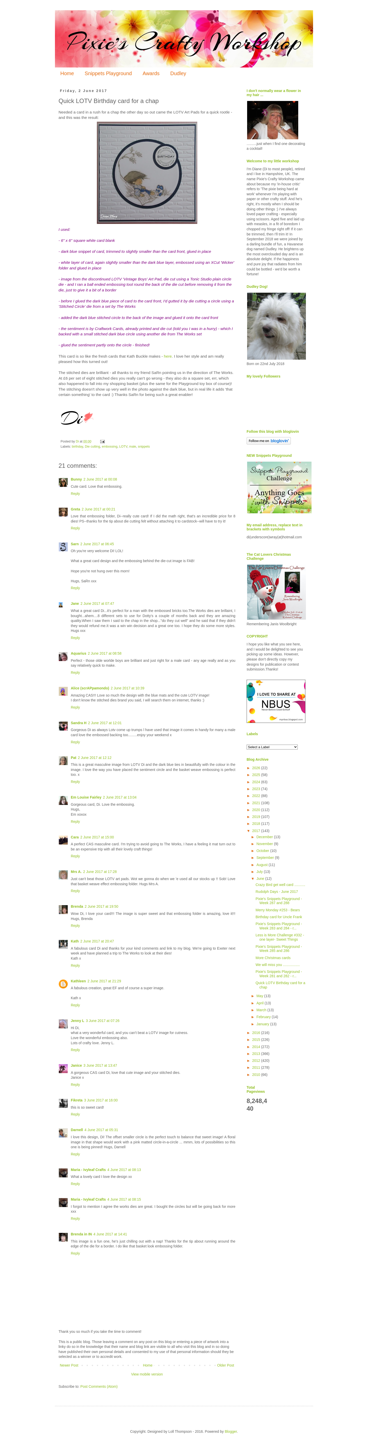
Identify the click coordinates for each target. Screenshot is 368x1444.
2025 (256, 775)
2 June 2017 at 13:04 (120, 797)
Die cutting (92, 446)
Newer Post (69, 1365)
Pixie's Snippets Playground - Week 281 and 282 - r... (279, 974)
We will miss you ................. (278, 965)
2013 (256, 1054)
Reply (75, 494)
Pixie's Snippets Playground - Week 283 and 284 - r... (279, 926)
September (265, 858)
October (263, 851)
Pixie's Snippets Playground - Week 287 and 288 (279, 901)
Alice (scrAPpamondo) (90, 688)
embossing (110, 446)
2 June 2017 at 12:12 (95, 758)
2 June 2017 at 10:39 (127, 688)
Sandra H (78, 723)
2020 (256, 810)
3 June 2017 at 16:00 (101, 1100)
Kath (75, 941)
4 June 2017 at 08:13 (124, 1170)
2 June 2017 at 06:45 (97, 544)
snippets (144, 446)
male (132, 446)
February (264, 1017)
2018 (256, 824)
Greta (75, 509)
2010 (256, 1075)
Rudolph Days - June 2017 (277, 892)
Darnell (77, 1130)
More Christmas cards (273, 958)
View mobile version (147, 1374)
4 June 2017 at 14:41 (110, 1234)
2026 (256, 768)
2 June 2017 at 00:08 (100, 479)
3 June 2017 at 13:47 (100, 1065)
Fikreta (77, 1100)
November (265, 844)
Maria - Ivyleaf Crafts (88, 1170)
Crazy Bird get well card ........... (280, 885)
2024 (256, 782)
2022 (256, 796)
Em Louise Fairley (86, 797)
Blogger (231, 1431)
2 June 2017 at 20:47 (97, 941)
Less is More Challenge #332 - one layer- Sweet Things (280, 937)
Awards (151, 73)
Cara (75, 837)
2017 (256, 831)
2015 (256, 1040)
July (260, 872)
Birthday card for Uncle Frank (279, 917)
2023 (256, 789)
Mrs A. (76, 872)
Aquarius (78, 653)
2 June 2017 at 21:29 (104, 981)
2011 (256, 1067)
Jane (75, 603)
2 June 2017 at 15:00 (97, 837)
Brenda (77, 906)
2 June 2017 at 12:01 (105, 723)
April (260, 1003)
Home (67, 73)
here (168, 356)
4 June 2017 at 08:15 (124, 1199)
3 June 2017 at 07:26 (103, 1021)
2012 (256, 1061)
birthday (77, 446)
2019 (256, 817)
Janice (76, 1065)
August (262, 865)
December (265, 837)
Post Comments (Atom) (99, 1386)
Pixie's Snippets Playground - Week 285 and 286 (279, 949)
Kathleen (78, 981)
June (260, 879)
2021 (256, 803)
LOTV (123, 446)
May (260, 996)
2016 (256, 1033)
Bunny (76, 479)
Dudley (178, 73)
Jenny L (77, 1021)
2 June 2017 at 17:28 (100, 872)
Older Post (225, 1365)
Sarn (75, 544)
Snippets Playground (108, 73)
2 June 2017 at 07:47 (97, 603)
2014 (256, 1047)
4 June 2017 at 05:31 (101, 1130)
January (263, 1024)
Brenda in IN (81, 1234)
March (261, 1010)
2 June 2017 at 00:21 (99, 509)
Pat (73, 758)
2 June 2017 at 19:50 (101, 906)
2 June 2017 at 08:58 (105, 653)
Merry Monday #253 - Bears (278, 910)
